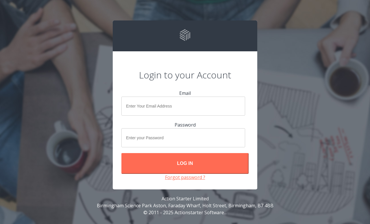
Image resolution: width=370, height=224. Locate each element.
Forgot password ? (185, 177)
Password (185, 125)
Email (185, 93)
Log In (185, 163)
